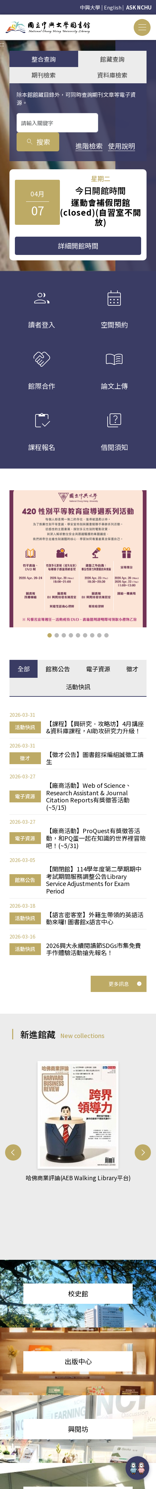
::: (2, 19)
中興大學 (90, 7)
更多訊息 (125, 981)
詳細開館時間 (78, 246)
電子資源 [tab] (98, 668)
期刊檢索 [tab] (43, 74)
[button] (49, 635)
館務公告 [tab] (58, 668)
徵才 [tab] (132, 668)
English (112, 7)
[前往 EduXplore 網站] (137, 1467)
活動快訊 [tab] (78, 686)
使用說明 (62, 145)
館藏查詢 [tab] (112, 59)
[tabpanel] (78, 833)
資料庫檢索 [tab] (112, 74)
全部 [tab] (24, 668)
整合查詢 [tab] (43, 59)
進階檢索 (30, 145)
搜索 (121, 123)
